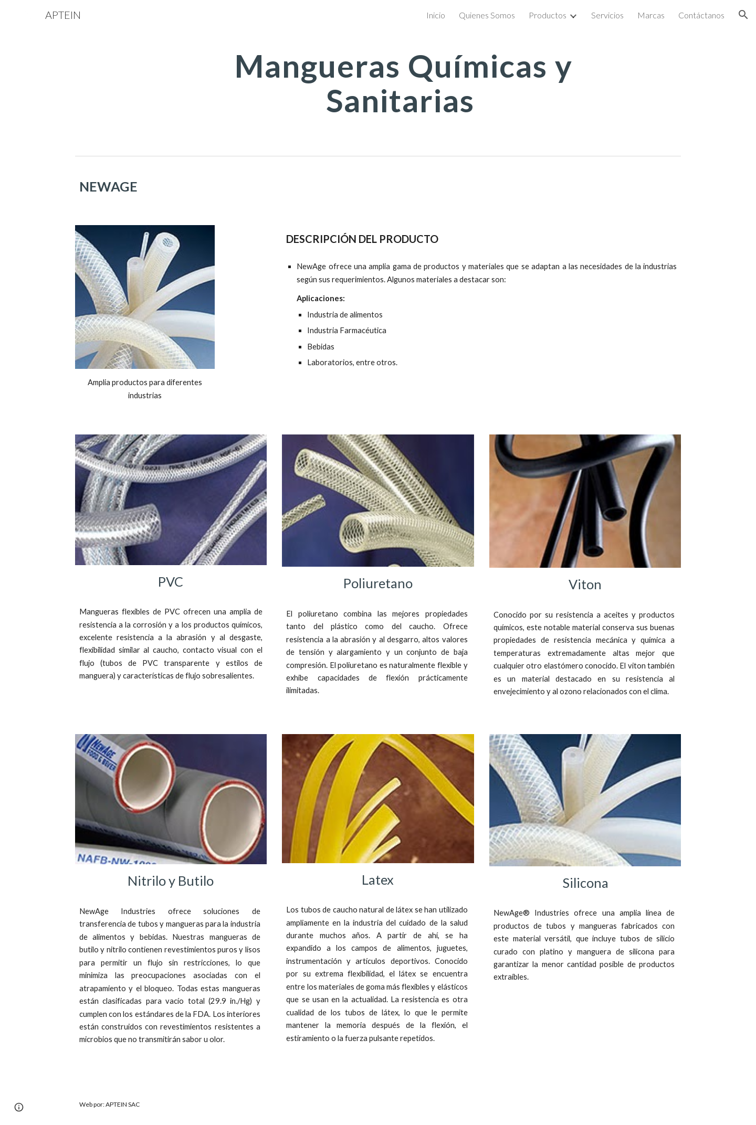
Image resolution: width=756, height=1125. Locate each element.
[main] (403, 83)
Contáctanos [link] (701, 15)
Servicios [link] (607, 15)
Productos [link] (547, 15)
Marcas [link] (651, 15)
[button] (743, 14)
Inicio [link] (435, 15)
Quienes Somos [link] (487, 15)
